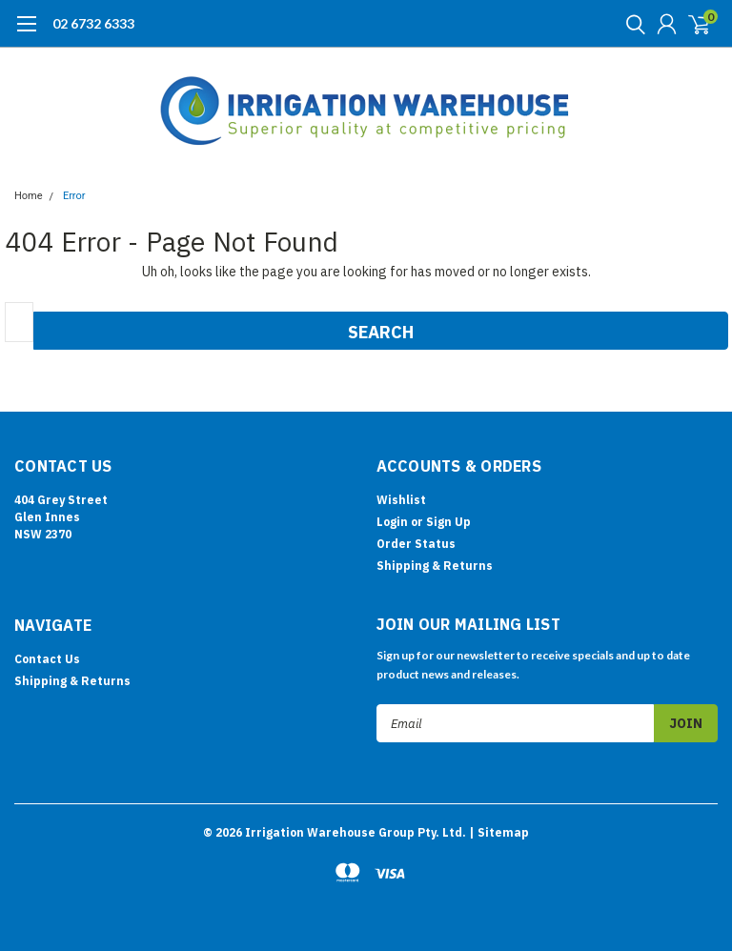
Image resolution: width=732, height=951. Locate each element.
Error (74, 196)
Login (392, 522)
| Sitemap (499, 832)
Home (28, 196)
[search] (631, 24)
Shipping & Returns (434, 565)
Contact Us (47, 659)
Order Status (416, 543)
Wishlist (401, 500)
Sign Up (448, 522)
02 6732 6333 (93, 23)
